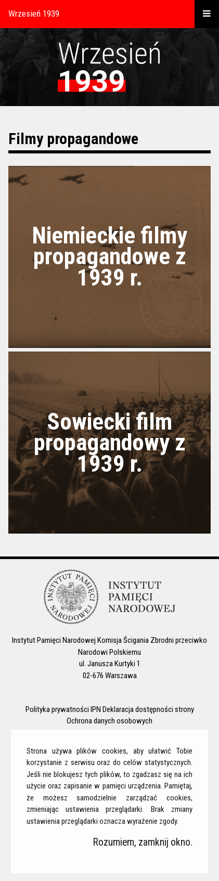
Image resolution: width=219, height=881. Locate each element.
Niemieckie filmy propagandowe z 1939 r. (109, 256)
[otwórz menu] (207, 14)
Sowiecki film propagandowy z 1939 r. (110, 442)
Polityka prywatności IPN (63, 709)
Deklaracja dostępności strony (148, 709)
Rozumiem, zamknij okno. (142, 842)
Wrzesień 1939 (33, 13)
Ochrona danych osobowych (109, 720)
